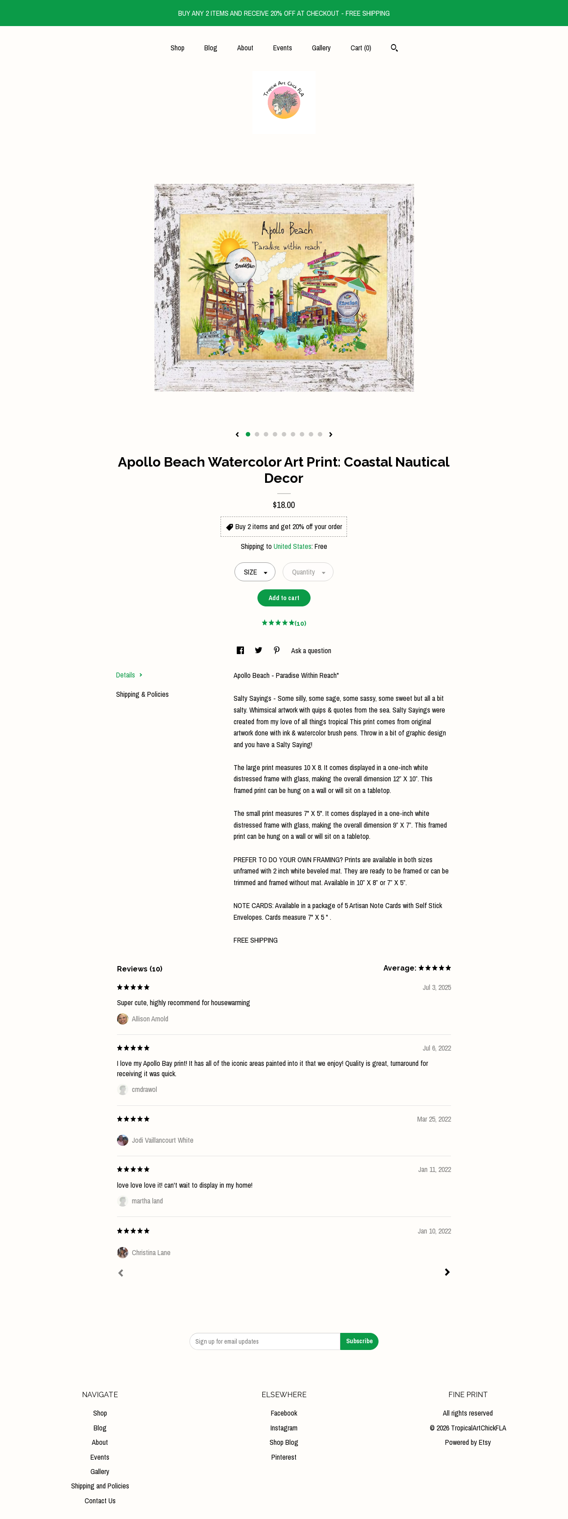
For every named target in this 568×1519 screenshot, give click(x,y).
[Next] (447, 1273)
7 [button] (302, 434)
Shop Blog (284, 1442)
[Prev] (120, 1274)
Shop (178, 48)
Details (129, 675)
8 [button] (311, 434)
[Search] (394, 49)
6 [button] (293, 434)
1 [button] (248, 434)
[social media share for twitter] (259, 650)
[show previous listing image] (237, 435)
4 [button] (275, 434)
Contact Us (100, 1501)
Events (282, 48)
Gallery (321, 48)
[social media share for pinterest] (277, 650)
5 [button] (284, 434)
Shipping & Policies (142, 694)
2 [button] (257, 434)
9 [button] (320, 434)
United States (292, 546)
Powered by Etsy (468, 1442)
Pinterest (284, 1457)
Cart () (361, 48)
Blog (210, 48)
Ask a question (311, 650)
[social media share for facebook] (241, 650)
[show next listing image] (331, 435)
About (245, 48)
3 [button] (266, 434)
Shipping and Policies (100, 1486)
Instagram (284, 1428)
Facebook (284, 1413)
